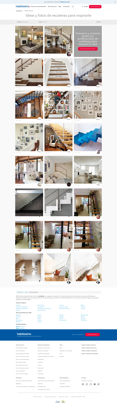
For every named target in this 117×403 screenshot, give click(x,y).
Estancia (19, 22)
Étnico (39, 318)
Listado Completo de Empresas (89, 350)
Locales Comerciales (21, 307)
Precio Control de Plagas (22, 373)
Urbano (40, 315)
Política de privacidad (50, 396)
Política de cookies (64, 396)
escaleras (25, 22)
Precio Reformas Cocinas (22, 365)
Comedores (41, 307)
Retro (17, 318)
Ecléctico (61, 315)
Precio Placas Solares (21, 362)
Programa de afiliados (65, 386)
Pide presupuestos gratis (87, 48)
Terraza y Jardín (63, 307)
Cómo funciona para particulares (24, 380)
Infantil (61, 318)
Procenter (62, 356)
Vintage (61, 316)
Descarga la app (42, 386)
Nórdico (18, 321)
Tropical (83, 318)
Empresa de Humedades (44, 353)
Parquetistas (40, 359)
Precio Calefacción (20, 371)
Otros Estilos (62, 320)
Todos (44, 22)
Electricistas (40, 368)
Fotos (61, 353)
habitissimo (19, 10)
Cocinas (61, 305)
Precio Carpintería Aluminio (22, 368)
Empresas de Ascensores (44, 347)
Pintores (40, 365)
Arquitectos (40, 373)
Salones (18, 305)
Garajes (83, 308)
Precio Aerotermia (20, 350)
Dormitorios (41, 305)
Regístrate (18, 383)
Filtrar (99, 22)
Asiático (40, 320)
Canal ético (62, 383)
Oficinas (83, 307)
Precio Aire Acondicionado (22, 359)
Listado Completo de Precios (89, 345)
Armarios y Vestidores (22, 308)
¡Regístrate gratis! (65, 2)
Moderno (18, 315)
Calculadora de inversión (44, 389)
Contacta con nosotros (87, 380)
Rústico (83, 316)
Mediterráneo (84, 315)
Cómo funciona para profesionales (46, 380)
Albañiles (40, 371)
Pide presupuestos (95, 6)
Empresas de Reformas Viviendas (46, 356)
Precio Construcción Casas (22, 356)
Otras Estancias (42, 310)
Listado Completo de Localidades (90, 353)
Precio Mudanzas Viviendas (22, 353)
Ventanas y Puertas (64, 308)
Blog (61, 347)
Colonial (18, 316)
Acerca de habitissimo (65, 380)
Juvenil (39, 321)
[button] (17, 55)
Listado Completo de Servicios (89, 347)
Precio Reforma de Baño (22, 347)
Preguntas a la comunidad (66, 350)
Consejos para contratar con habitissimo (25, 386)
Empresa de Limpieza (43, 350)
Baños (82, 305)
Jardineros (40, 362)
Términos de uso (37, 396)
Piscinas (18, 310)
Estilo (40, 22)
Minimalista (19, 320)
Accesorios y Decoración (44, 308)
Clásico (40, 316)
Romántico (84, 320)
